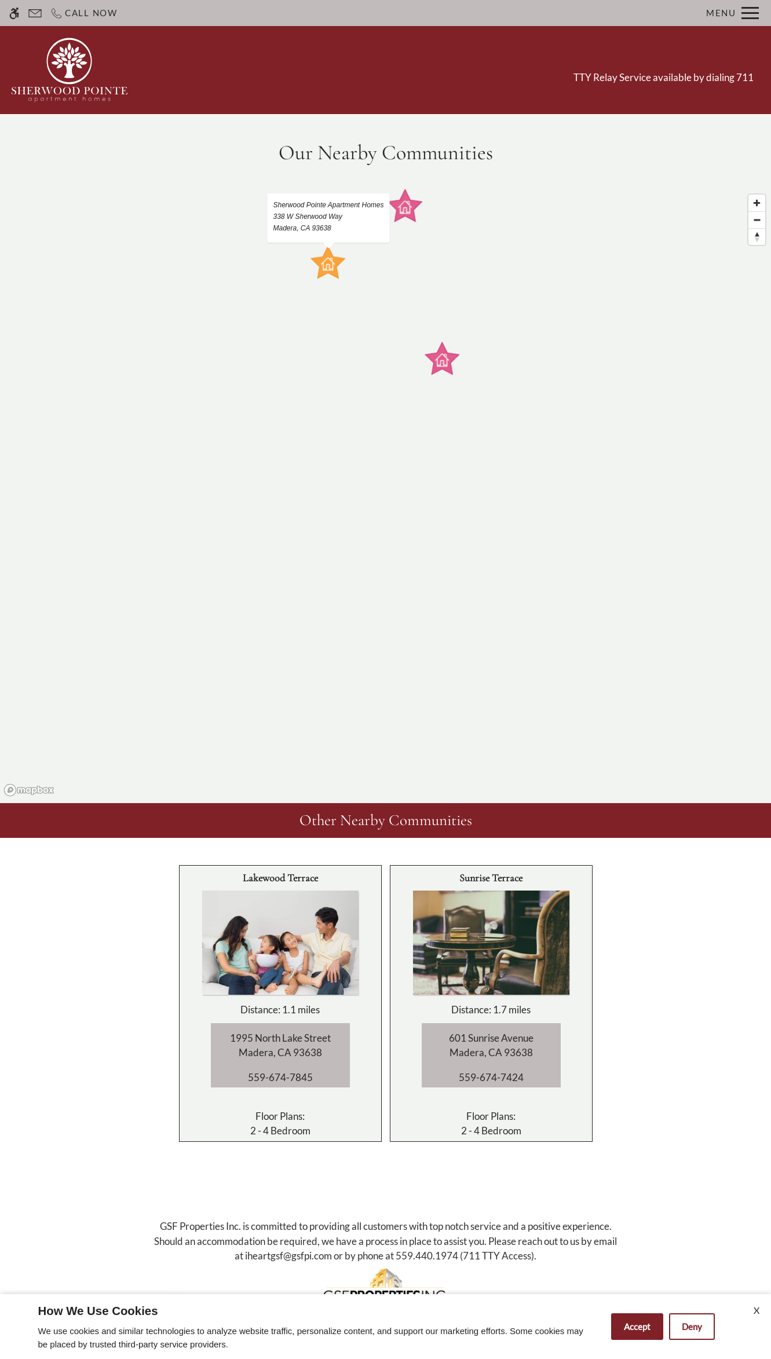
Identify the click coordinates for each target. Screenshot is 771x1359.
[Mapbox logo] (28, 790)
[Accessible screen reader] (14, 13)
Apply (349, 69)
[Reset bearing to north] (756, 236)
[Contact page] (35, 13)
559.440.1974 (427, 1256)
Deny (692, 1326)
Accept (637, 1326)
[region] (385, 494)
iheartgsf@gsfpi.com (288, 1256)
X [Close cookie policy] (756, 1310)
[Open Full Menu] (732, 13)
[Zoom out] (756, 219)
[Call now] (84, 13)
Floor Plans (407, 69)
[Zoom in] (756, 203)
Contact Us (289, 69)
